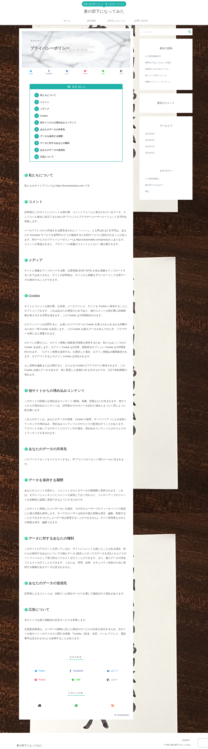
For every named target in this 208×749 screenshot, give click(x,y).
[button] (189, 31)
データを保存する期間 (51, 136)
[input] (166, 31)
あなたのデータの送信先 (52, 150)
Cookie (44, 115)
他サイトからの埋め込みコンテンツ (58, 122)
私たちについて (48, 95)
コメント (44, 102)
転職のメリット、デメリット (158, 82)
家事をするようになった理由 (158, 62)
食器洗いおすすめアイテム (157, 69)
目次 (74, 86)
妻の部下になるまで (154, 185)
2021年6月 (150, 153)
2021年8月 (150, 140)
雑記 (147, 191)
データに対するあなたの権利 (54, 143)
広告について (47, 156)
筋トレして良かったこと (156, 75)
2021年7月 (150, 146)
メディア (44, 109)
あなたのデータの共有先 (52, 129)
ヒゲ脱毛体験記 (152, 179)
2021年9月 (150, 134)
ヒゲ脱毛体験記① (153, 56)
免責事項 (186, 740)
